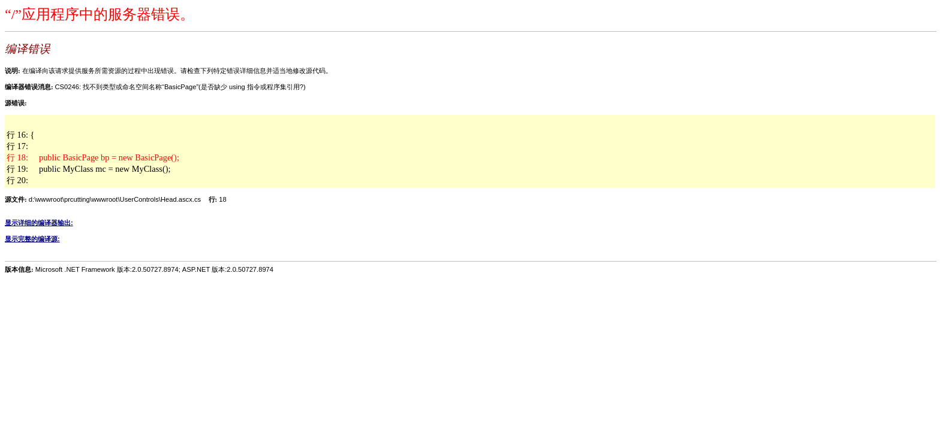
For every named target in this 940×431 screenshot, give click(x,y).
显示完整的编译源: (32, 238)
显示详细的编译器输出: (39, 222)
